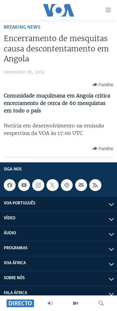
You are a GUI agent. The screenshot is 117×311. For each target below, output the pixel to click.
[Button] (102, 85)
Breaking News (22, 27)
